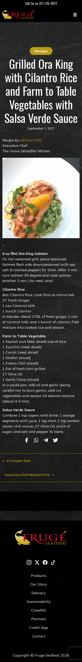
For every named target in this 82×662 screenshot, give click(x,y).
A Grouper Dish (19, 461)
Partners (38, 619)
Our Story (38, 584)
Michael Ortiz (31, 140)
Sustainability (39, 601)
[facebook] (45, 562)
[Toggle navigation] (75, 14)
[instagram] (29, 562)
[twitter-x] (37, 562)
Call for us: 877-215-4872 (41, 3)
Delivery (38, 593)
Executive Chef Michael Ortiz (27, 475)
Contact (39, 636)
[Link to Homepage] (19, 14)
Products (38, 575)
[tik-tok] (53, 562)
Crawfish (38, 610)
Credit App (38, 627)
